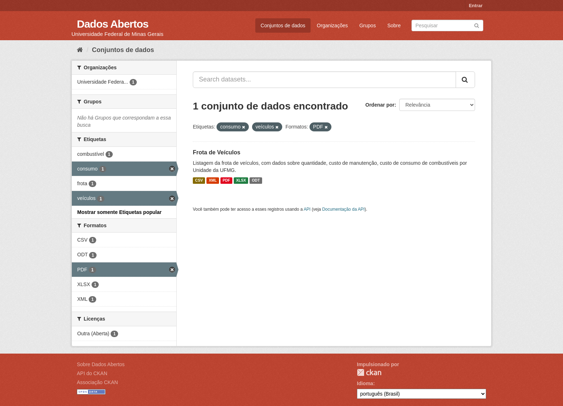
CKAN (369, 372)
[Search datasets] (447, 25)
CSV (199, 180)
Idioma (365, 383)
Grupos (367, 25)
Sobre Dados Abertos (101, 364)
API (307, 209)
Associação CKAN (97, 382)
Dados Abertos (112, 24)
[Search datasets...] (324, 79)
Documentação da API (343, 209)
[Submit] (477, 25)
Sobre (394, 25)
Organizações (332, 25)
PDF (226, 180)
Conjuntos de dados (283, 25)
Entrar (476, 5)
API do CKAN (92, 373)
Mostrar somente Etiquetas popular (119, 212)
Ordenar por (380, 105)
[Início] (80, 49)
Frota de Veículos (216, 152)
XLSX (241, 180)
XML (213, 180)
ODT (256, 180)
